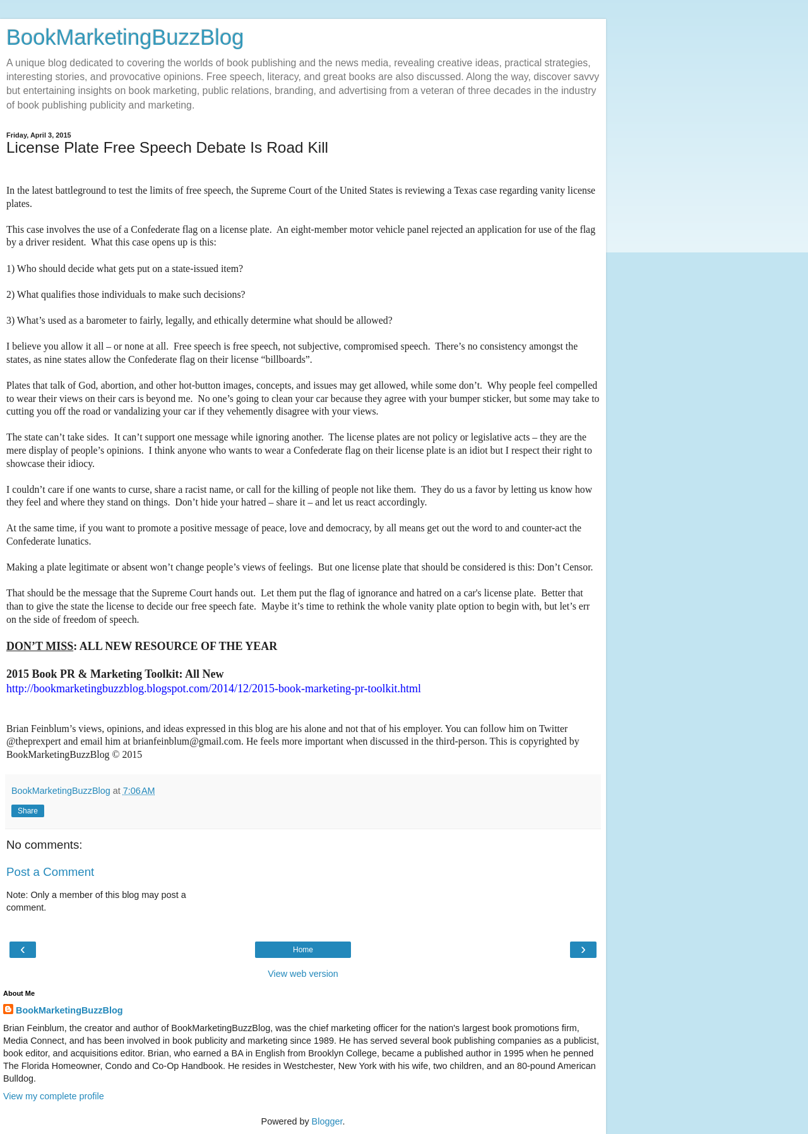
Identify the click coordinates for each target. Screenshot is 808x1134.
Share (28, 810)
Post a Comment (50, 871)
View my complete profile (53, 1096)
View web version (303, 974)
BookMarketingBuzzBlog (125, 37)
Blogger (327, 1121)
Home (303, 949)
